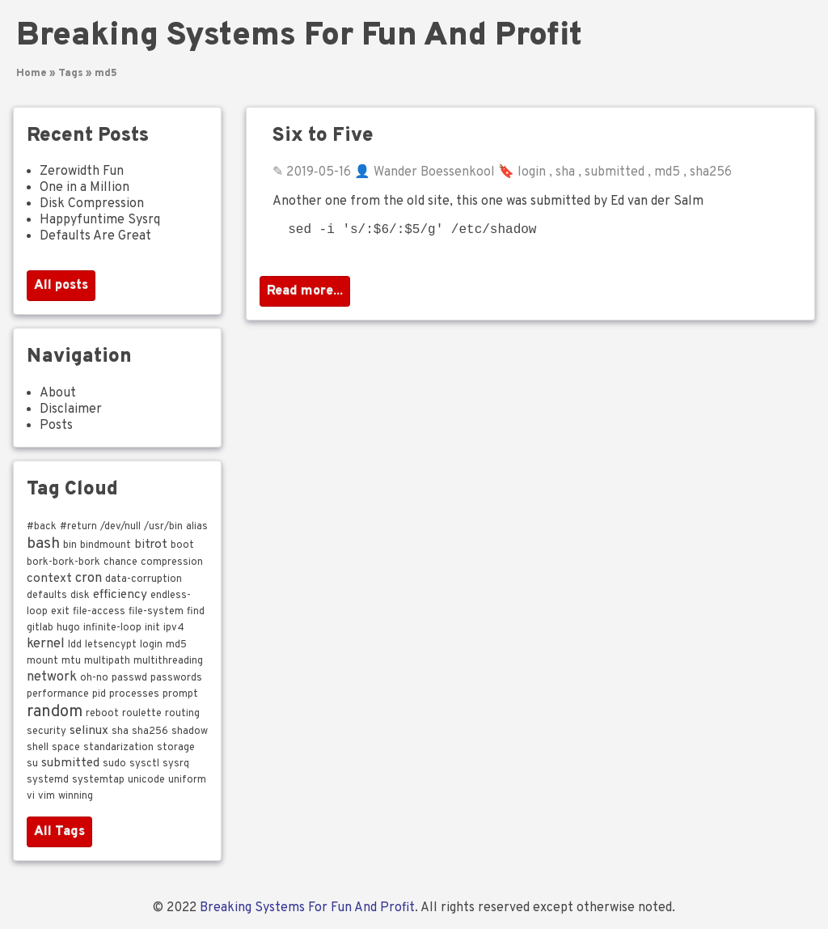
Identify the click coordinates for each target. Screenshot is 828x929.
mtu (71, 661)
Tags (70, 73)
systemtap (98, 780)
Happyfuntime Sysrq (100, 220)
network (52, 676)
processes (134, 694)
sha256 (711, 172)
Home (31, 73)
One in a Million (84, 188)
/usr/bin (163, 526)
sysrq (176, 763)
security (46, 731)
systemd (48, 780)
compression (172, 562)
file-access (99, 611)
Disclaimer (71, 409)
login (532, 172)
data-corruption (143, 579)
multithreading (168, 661)
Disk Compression (92, 204)
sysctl (144, 763)
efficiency (120, 595)
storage (176, 747)
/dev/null (120, 526)
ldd (75, 644)
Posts (56, 426)
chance (120, 562)
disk (80, 595)
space (66, 747)
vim (46, 796)
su (32, 763)
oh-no (94, 678)
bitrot (150, 545)
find (196, 611)
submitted (614, 172)
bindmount (105, 545)
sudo (114, 763)
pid (99, 694)
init (152, 627)
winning (75, 796)
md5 (106, 73)
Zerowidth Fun (82, 171)
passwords (176, 678)
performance (58, 694)
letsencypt (111, 644)
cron (88, 578)
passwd (129, 678)
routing (182, 713)
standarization (118, 747)
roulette (142, 713)
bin (70, 545)
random (54, 712)
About (58, 393)
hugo (68, 627)
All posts (61, 286)
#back (42, 526)
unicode (146, 780)
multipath (107, 661)
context (49, 579)
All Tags (59, 832)
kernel (46, 643)
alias (197, 526)
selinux (89, 731)
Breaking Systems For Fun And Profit (299, 36)
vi (31, 796)
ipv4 (173, 627)
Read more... (305, 294)
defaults (47, 595)
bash (43, 544)
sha (565, 172)
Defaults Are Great (95, 236)
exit (60, 611)
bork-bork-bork (63, 562)
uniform (187, 780)
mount (42, 661)
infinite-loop (112, 627)
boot (182, 545)
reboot (102, 713)
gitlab (40, 627)
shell (38, 747)
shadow (189, 731)
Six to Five (323, 136)
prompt (180, 694)
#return (78, 526)
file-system (156, 611)
